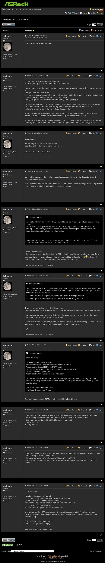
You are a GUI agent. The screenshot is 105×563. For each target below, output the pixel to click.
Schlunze (8, 36)
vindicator (8, 76)
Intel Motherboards (34, 9)
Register (93, 13)
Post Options (71, 36)
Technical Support (21, 9)
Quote (93, 36)
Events (83, 13)
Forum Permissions (96, 551)
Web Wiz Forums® (54, 556)
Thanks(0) (82, 36)
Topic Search (84, 30)
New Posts (95, 9)
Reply (100, 36)
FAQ (69, 13)
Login (101, 13)
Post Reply (8, 25)
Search (76, 13)
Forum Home (8, 9)
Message (28, 30)
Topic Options (96, 30)
